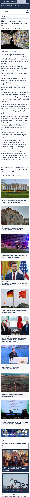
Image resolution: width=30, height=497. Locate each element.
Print (14, 28)
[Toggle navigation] (27, 11)
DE (8, 5)
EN (5, 5)
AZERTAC (14, 51)
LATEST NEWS (7, 440)
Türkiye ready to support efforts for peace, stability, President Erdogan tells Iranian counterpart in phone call (14, 339)
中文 (18, 5)
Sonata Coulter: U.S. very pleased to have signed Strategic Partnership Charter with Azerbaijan (15, 468)
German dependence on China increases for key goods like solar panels (14, 311)
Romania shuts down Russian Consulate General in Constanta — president (13, 229)
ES (11, 5)
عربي (14, 5)
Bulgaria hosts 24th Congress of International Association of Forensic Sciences (15, 422)
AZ (1, 5)
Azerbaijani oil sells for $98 (13, 491)
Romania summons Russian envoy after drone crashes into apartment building (15, 256)
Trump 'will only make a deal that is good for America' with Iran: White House (14, 201)
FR (9, 5)
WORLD (4, 16)
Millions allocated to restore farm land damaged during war (13, 395)
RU (3, 5)
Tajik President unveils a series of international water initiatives (11, 367)
